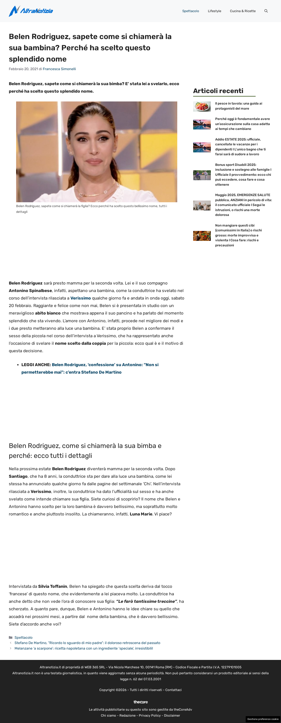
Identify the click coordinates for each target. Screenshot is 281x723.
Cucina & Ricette (243, 11)
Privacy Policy (150, 715)
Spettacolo (190, 11)
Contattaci (173, 690)
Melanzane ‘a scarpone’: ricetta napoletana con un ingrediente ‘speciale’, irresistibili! (84, 648)
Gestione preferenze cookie (263, 719)
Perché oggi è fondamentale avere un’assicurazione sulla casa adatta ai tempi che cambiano (242, 124)
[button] (266, 11)
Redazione (127, 715)
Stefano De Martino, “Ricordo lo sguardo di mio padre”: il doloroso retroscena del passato (87, 643)
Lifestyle (214, 11)
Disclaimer (172, 715)
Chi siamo (108, 715)
